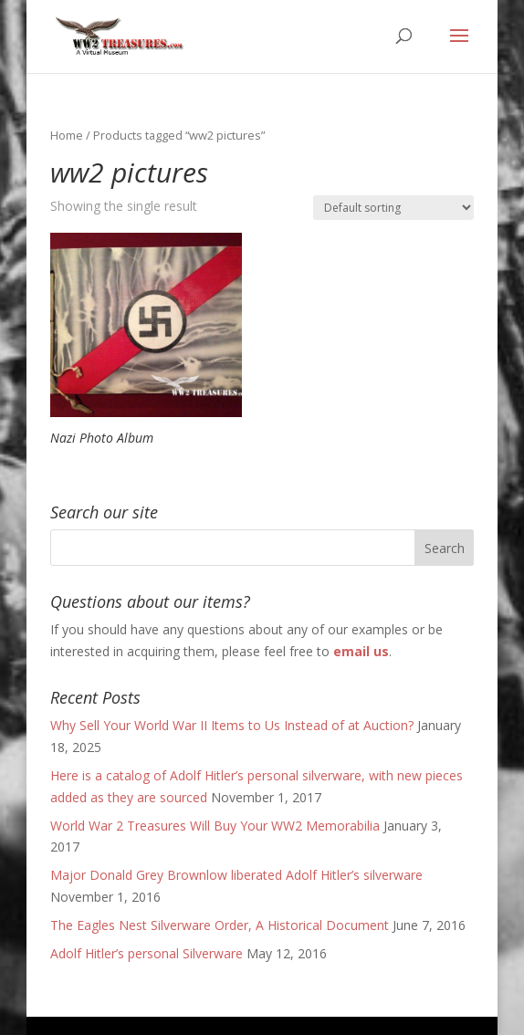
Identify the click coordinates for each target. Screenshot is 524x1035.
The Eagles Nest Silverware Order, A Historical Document (219, 925)
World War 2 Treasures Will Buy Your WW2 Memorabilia (215, 825)
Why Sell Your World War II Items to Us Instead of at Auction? (232, 725)
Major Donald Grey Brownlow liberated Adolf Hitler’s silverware (236, 874)
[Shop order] (393, 207)
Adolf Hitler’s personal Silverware (146, 953)
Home (66, 135)
